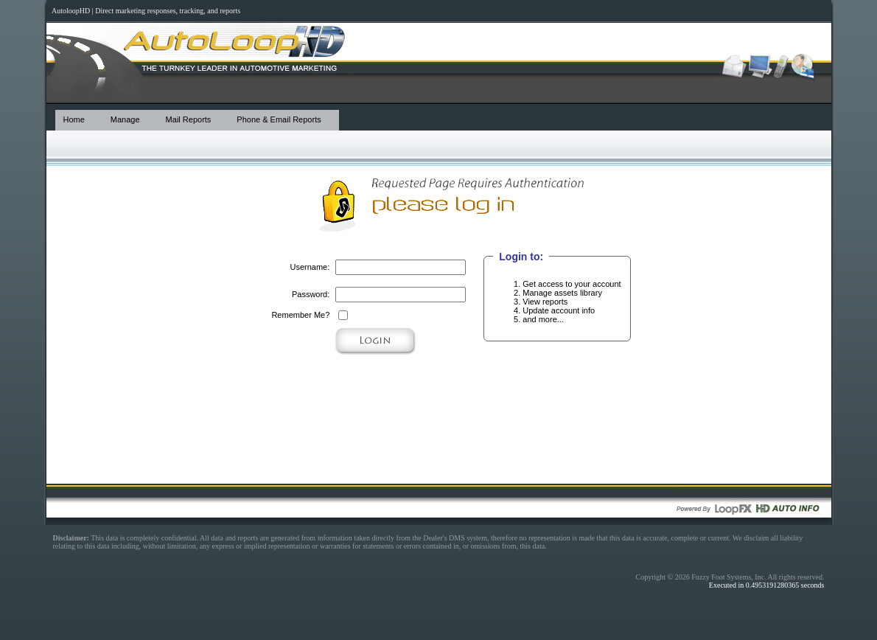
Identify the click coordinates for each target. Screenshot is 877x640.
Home (74, 119)
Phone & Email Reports (279, 119)
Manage (125, 119)
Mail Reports (189, 119)
